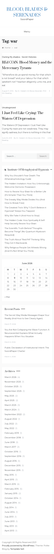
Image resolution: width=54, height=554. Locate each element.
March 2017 (10, 447)
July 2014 (9, 507)
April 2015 (9, 479)
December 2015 (13, 465)
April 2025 (10, 400)
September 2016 (13, 456)
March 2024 (11, 409)
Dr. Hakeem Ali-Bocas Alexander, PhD (32, 91)
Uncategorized (9, 107)
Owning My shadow (11, 57)
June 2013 (10, 521)
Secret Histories (29, 57)
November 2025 (13, 381)
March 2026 (10, 377)
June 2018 (10, 442)
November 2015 (13, 470)
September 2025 (13, 391)
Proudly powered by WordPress (18, 545)
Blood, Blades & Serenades (27, 12)
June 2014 (10, 512)
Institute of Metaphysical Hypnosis (28, 169)
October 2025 (11, 386)
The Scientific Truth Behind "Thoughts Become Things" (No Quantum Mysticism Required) (25, 231)
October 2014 (11, 498)
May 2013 (9, 526)
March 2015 (10, 484)
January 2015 (11, 493)
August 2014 (11, 502)
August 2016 (11, 461)
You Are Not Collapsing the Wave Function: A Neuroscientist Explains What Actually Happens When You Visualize (27, 333)
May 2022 (9, 428)
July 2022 (9, 423)
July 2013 (9, 516)
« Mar (7, 297)
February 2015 (12, 489)
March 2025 (10, 405)
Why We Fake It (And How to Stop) (22, 215)
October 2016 (11, 451)
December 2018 (13, 437)
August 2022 (11, 419)
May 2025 (9, 395)
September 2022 (13, 414)
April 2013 (9, 530)
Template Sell (17, 549)
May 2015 (9, 475)
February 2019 (12, 433)
